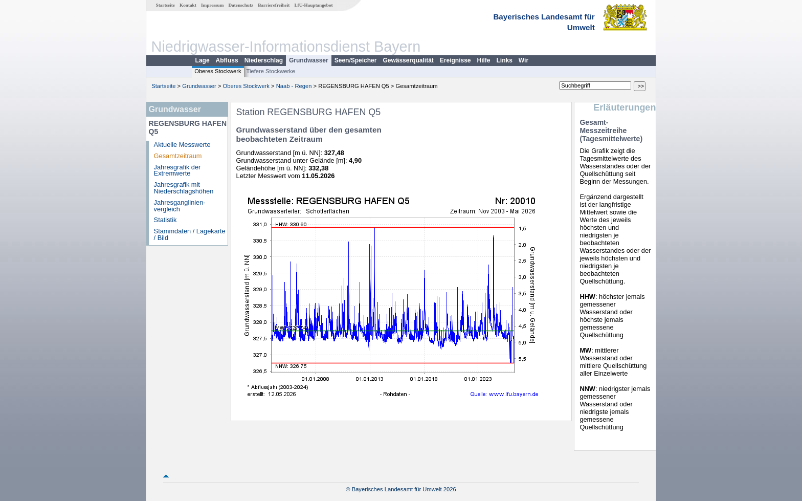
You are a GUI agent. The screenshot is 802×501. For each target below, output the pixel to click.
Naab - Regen (294, 86)
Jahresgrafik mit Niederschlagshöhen (184, 188)
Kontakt (188, 5)
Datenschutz (241, 5)
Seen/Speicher (356, 60)
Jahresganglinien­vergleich (180, 206)
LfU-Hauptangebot (313, 5)
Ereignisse (455, 60)
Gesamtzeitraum (178, 156)
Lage (202, 60)
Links (505, 60)
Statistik (165, 220)
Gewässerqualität (408, 60)
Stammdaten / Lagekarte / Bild (190, 234)
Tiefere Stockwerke (271, 71)
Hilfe (484, 60)
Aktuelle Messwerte (182, 144)
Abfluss (227, 60)
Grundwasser (308, 60)
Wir (523, 60)
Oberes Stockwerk (217, 71)
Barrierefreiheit (273, 5)
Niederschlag (263, 60)
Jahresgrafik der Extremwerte (177, 170)
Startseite (165, 5)
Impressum (212, 5)
